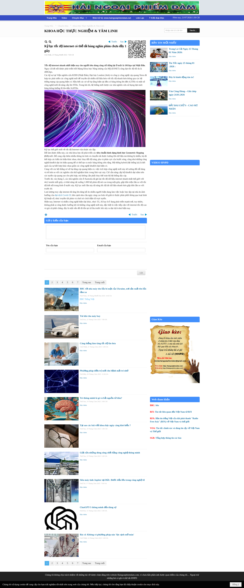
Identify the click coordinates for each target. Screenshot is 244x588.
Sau (122, 42)
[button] (80, 17)
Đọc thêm (83, 303)
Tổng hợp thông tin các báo (168, 438)
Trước (114, 42)
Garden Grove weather (175, 158)
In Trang (45, 214)
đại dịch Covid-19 (63, 195)
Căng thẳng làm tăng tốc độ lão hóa (98, 343)
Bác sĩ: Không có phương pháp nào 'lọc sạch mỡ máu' (107, 534)
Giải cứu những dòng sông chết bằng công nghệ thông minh (110, 452)
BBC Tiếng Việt (87, 299)
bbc (157, 405)
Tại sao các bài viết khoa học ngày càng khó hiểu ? (105, 425)
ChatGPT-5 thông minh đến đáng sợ (98, 507)
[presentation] (69, 262)
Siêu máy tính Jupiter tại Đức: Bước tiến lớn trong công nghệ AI (112, 480)
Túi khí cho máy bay (90, 316)
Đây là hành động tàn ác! (181, 77)
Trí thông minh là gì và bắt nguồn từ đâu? (101, 398)
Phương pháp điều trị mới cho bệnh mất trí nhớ (104, 370)
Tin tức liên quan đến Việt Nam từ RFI (173, 412)
